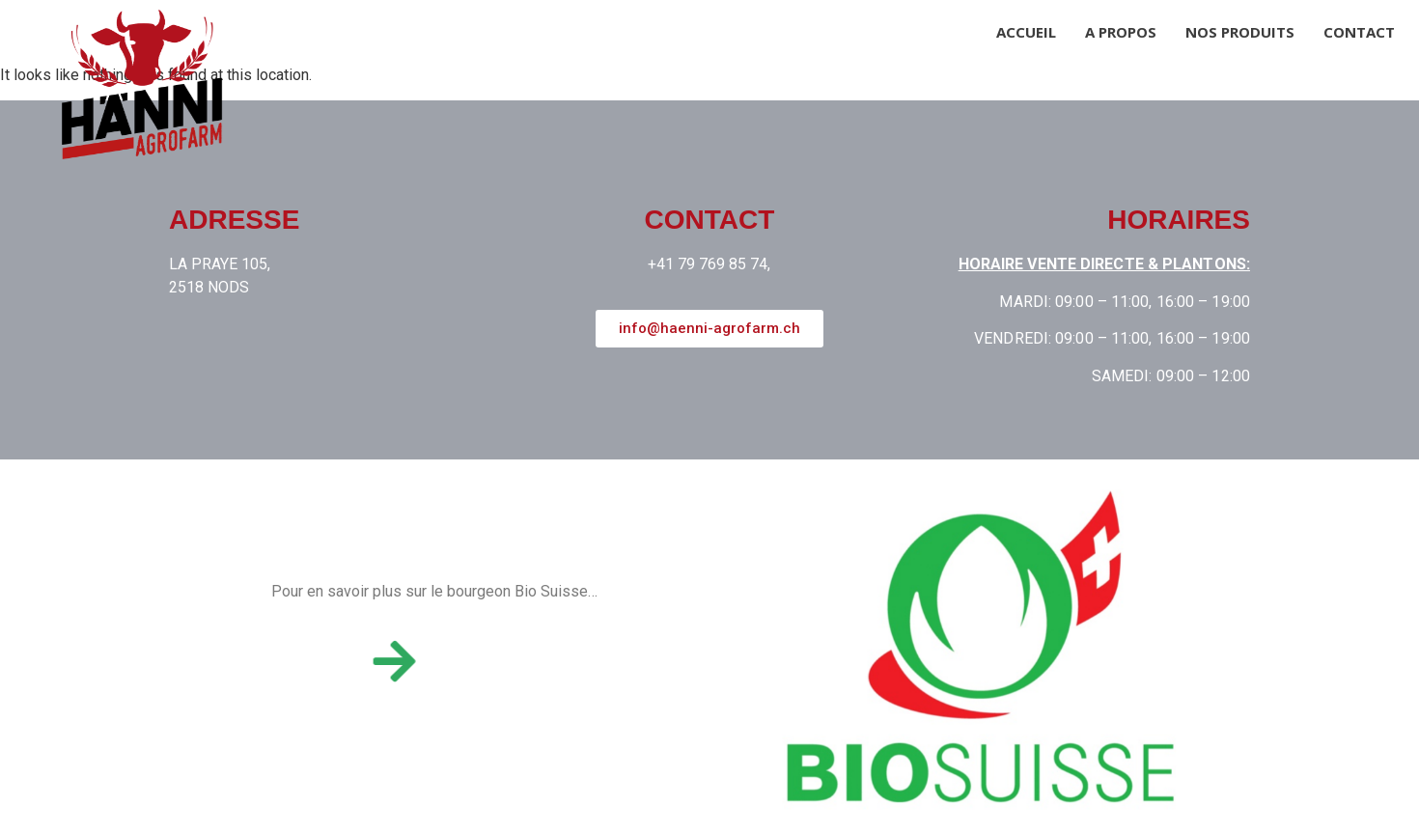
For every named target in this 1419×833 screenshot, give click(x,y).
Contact (1359, 32)
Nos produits (1239, 32)
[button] (709, 328)
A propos (1120, 32)
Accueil (1026, 32)
